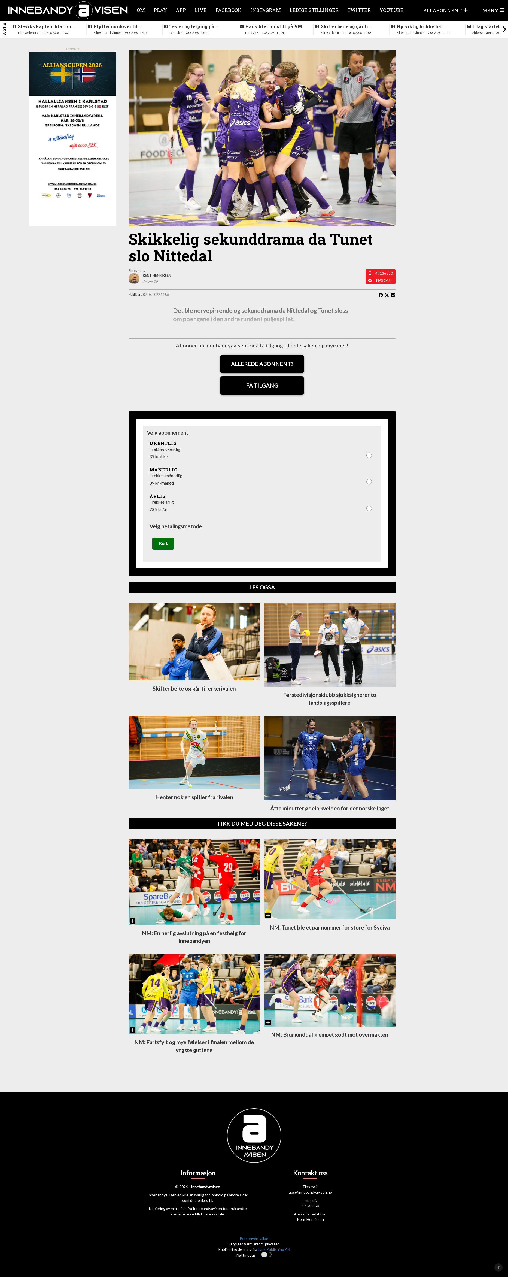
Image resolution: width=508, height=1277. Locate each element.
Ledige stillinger (314, 10)
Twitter (359, 10)
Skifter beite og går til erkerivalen (345, 26)
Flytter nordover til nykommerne (116, 26)
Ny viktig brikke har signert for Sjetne (420, 26)
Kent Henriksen (310, 1221)
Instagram (265, 10)
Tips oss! (383, 280)
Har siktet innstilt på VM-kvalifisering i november (274, 26)
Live (201, 10)
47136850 (384, 273)
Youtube (391, 10)
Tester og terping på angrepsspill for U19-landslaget (193, 26)
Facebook (228, 10)
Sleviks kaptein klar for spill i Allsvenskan (45, 26)
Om (141, 10)
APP (181, 10)
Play (160, 10)
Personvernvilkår (254, 1240)
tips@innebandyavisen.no (310, 1194)
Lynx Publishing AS (274, 1251)
